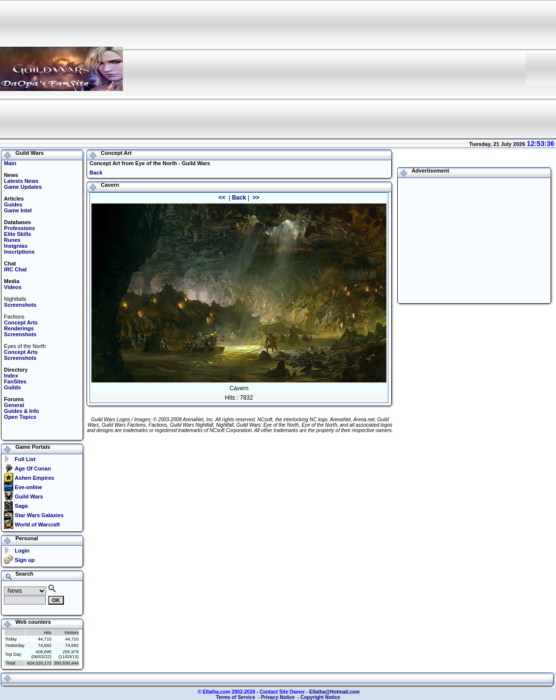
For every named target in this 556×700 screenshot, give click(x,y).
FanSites (15, 381)
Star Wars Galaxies (39, 515)
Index (11, 376)
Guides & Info (21, 411)
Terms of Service (235, 697)
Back (95, 172)
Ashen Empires (34, 478)
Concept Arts (21, 322)
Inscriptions (19, 252)
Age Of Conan (33, 468)
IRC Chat (15, 269)
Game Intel (17, 210)
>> (255, 197)
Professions (19, 228)
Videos (13, 287)
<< (222, 197)
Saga (21, 506)
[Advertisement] (387, 69)
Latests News (21, 181)
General (14, 405)
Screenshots (20, 305)
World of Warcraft (37, 524)
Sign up (24, 560)
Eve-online (28, 487)
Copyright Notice (320, 697)
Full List (25, 459)
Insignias (16, 246)
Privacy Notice (278, 697)
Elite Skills (17, 234)
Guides (13, 204)
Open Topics (20, 417)
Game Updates (23, 187)
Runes (12, 240)
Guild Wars (29, 496)
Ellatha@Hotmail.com (334, 692)
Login (22, 551)
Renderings (19, 328)
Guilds (12, 387)
